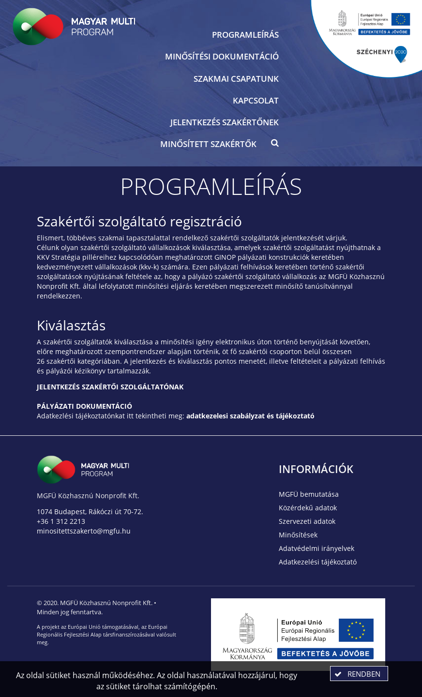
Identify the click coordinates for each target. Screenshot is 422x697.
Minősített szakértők (208, 143)
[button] (275, 145)
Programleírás (245, 34)
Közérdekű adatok (308, 507)
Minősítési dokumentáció (222, 56)
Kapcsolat (256, 100)
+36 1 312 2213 (61, 521)
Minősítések (298, 534)
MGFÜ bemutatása (309, 494)
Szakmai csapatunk (236, 78)
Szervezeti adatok (307, 521)
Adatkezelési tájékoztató (318, 561)
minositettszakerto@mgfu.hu (84, 530)
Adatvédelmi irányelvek (316, 548)
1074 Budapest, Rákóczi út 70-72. (90, 511)
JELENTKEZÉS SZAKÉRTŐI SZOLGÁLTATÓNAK (110, 386)
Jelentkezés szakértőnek (224, 122)
